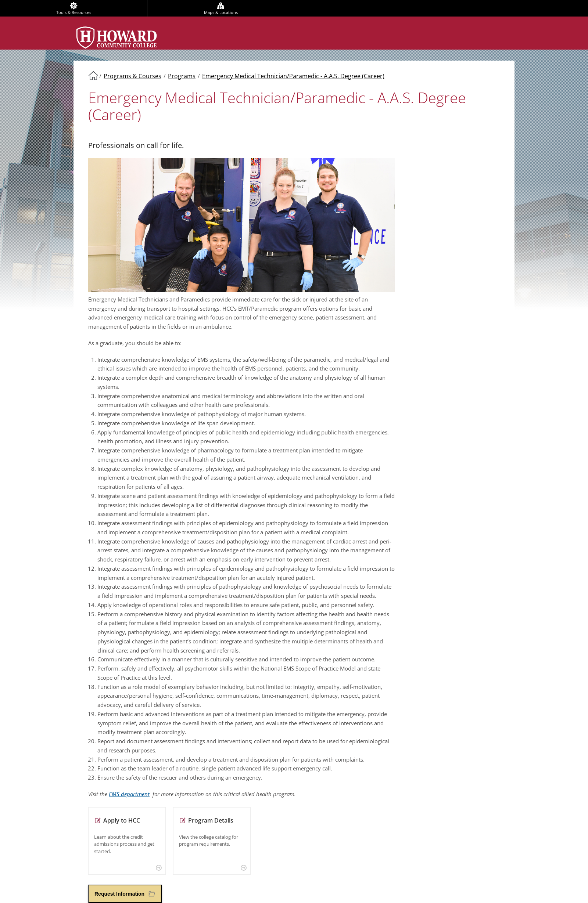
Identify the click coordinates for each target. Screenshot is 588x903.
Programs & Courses (132, 76)
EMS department (129, 794)
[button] (125, 894)
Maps (221, 12)
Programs (182, 76)
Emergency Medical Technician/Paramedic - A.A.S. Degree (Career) (293, 76)
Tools (73, 12)
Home (93, 75)
